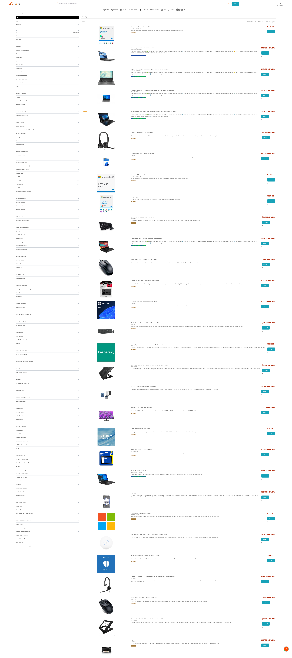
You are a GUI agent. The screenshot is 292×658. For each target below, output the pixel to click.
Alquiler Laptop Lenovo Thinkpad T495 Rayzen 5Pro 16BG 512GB (146, 240)
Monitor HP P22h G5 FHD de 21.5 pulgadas (141, 409)
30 (274, 23)
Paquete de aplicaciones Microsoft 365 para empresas (144, 28)
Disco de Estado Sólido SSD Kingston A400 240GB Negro (145, 282)
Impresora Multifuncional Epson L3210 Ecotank (142, 642)
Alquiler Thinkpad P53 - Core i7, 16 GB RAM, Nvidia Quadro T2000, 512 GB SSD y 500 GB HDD (154, 113)
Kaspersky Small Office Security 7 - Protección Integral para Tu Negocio (148, 346)
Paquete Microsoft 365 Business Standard (141, 198)
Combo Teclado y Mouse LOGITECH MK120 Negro (143, 219)
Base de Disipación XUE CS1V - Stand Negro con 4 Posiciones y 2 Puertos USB (149, 367)
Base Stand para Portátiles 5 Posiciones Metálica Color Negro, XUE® (147, 620)
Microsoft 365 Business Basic (138, 176)
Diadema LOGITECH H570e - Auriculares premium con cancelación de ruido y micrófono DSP (153, 578)
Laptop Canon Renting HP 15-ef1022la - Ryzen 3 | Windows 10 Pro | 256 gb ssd (150, 71)
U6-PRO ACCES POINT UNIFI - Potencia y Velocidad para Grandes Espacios (149, 536)
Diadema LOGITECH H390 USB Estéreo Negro (142, 134)
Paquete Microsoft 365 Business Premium (141, 515)
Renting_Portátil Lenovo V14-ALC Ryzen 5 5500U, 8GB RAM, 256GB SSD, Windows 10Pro (152, 92)
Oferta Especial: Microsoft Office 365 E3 (140, 430)
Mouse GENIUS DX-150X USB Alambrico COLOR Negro (144, 599)
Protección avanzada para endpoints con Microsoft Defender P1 (146, 557)
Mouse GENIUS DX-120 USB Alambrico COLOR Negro (144, 261)
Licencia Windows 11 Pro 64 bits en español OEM (142, 155)
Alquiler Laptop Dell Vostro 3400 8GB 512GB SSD (143, 49)
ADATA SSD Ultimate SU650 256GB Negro (141, 451)
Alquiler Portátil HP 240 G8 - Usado (139, 472)
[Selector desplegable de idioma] (273, 4)
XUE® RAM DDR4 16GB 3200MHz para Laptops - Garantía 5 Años (146, 494)
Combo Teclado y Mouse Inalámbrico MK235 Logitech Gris (145, 324)
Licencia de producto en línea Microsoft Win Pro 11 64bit (144, 303)
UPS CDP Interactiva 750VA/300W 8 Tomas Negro (143, 388)
